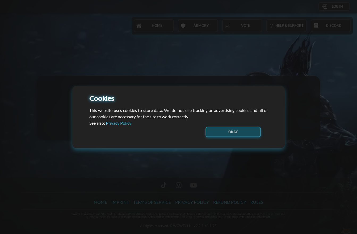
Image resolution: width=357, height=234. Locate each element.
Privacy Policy (118, 122)
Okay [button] (233, 131)
